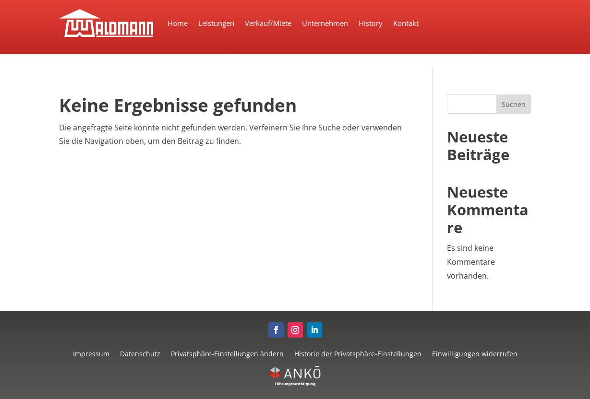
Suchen (514, 104)
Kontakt (406, 23)
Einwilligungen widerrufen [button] (475, 353)
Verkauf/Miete (268, 23)
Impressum (91, 353)
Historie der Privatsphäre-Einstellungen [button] (357, 353)
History (371, 23)
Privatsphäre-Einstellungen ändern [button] (227, 353)
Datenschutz (140, 353)
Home (178, 23)
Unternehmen (325, 23)
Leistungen (216, 23)
